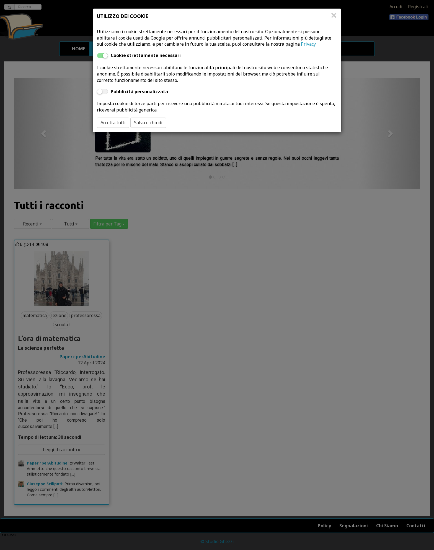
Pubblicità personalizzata (139, 92)
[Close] (333, 18)
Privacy (308, 44)
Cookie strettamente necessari (146, 55)
